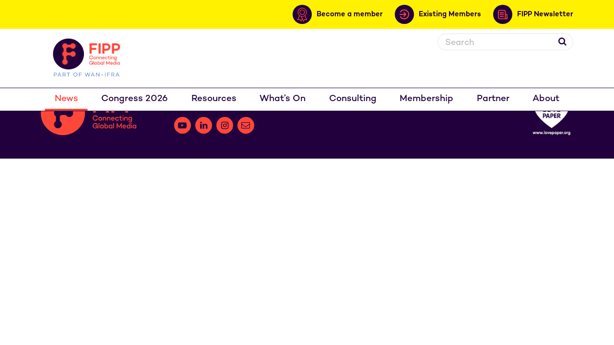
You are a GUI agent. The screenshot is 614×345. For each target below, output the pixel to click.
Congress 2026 (134, 99)
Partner (493, 99)
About (545, 99)
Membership (426, 99)
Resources (213, 99)
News (66, 99)
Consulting (353, 99)
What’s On (283, 99)
